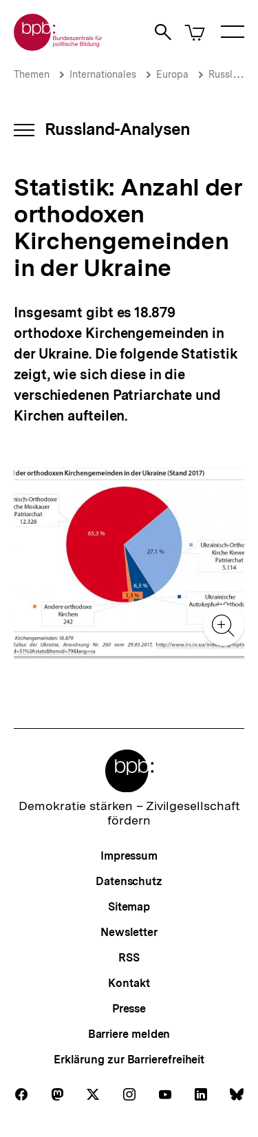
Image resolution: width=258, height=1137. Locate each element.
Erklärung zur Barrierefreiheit (129, 1059)
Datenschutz (129, 881)
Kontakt (128, 983)
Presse (129, 1008)
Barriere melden (129, 1034)
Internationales (102, 74)
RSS (129, 957)
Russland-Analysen (117, 129)
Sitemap (129, 906)
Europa (172, 74)
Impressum (129, 855)
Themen (32, 74)
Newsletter (129, 932)
